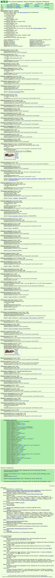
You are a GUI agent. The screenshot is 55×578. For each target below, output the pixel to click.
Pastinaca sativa (42, 178)
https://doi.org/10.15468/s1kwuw (33, 491)
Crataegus (15, 198)
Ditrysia (26, 1)
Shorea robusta (12, 478)
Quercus (21, 198)
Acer (10, 250)
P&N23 (36, 39)
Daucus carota (21, 178)
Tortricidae (38, 1)
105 (31, 543)
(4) (28, 283)
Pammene (26, 4)
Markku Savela (44, 575)
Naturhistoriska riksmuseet (21, 528)
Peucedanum (11, 180)
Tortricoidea (32, 1)
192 (29, 28)
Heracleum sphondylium (14, 91)
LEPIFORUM (33, 60)
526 (30, 150)
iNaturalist (32, 40)
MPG (21, 106)
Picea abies (26, 318)
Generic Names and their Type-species (33, 523)
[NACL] (12, 14)
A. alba (20, 318)
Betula (10, 309)
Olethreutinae (46, 1)
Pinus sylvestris (33, 318)
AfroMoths (45, 39)
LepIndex (40, 39)
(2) (22, 28)
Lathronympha (10, 4)
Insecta (14, 1)
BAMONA (45, 163)
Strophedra (17, 4)
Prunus (10, 198)
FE (43, 41)
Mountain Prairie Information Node (34, 494)
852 (9, 566)
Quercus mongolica (13, 216)
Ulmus (10, 228)
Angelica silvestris (13, 178)
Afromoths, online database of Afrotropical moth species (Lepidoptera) (24, 490)
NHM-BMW (10, 40)
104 (47, 565)
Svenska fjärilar (10, 528)
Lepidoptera (20, 1)
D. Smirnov (14, 159)
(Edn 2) (31, 145)
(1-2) (27, 362)
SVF (39, 60)
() (36, 4)
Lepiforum (9, 510)
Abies (10, 318)
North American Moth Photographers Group (17, 521)
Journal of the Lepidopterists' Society (15, 507)
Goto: (24, 9)
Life (10, 1)
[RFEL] (12, 18)
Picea (38, 318)
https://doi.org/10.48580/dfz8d (29, 500)
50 (27, 553)
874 (39, 470)
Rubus (10, 266)
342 (38, 145)
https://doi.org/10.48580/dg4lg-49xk (15, 518)
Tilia (14, 228)
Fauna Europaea (11, 505)
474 (22, 553)
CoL (48, 39)
